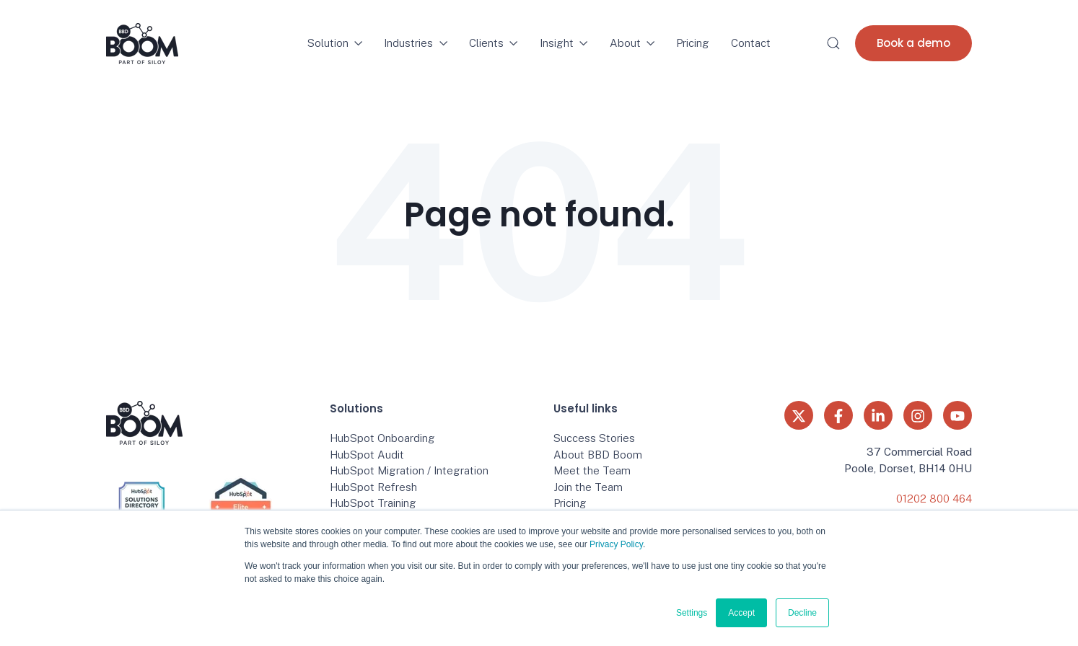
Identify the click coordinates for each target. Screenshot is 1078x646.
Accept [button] (741, 613)
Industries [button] (415, 43)
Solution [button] (335, 43)
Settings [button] (691, 613)
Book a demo (913, 42)
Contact (751, 43)
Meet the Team (592, 470)
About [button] (632, 43)
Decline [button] (802, 613)
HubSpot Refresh (373, 487)
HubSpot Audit (367, 454)
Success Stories (594, 438)
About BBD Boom (597, 454)
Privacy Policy (616, 544)
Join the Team (588, 487)
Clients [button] (493, 43)
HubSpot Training (373, 503)
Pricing (692, 43)
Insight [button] (564, 43)
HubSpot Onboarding (382, 438)
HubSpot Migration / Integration (409, 470)
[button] (833, 43)
